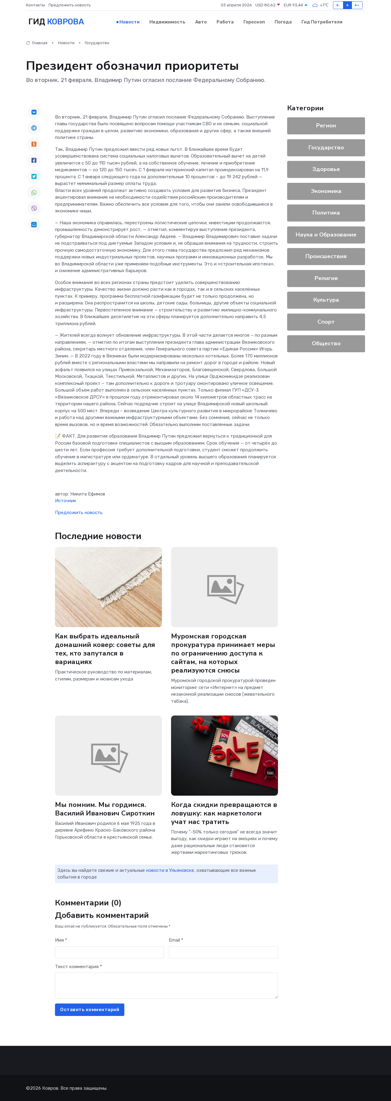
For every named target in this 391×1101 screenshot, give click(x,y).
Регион (326, 125)
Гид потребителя (321, 21)
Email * (176, 939)
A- (338, 5)
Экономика (326, 190)
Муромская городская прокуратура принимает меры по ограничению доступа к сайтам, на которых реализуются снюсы (223, 653)
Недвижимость (167, 21)
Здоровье (326, 168)
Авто (201, 21)
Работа (225, 21)
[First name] (109, 952)
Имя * (61, 939)
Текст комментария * (78, 966)
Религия (326, 278)
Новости (129, 21)
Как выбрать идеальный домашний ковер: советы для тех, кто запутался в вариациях (105, 648)
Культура (326, 299)
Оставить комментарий (89, 1009)
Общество (326, 343)
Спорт (326, 321)
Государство (97, 42)
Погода (283, 21)
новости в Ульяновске (170, 869)
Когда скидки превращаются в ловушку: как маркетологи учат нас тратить (224, 812)
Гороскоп (254, 21)
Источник (65, 500)
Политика (326, 212)
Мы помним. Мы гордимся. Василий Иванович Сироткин (105, 808)
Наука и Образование (326, 234)
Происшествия (326, 256)
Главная (36, 42)
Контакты (35, 5)
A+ (357, 5)
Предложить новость (70, 5)
